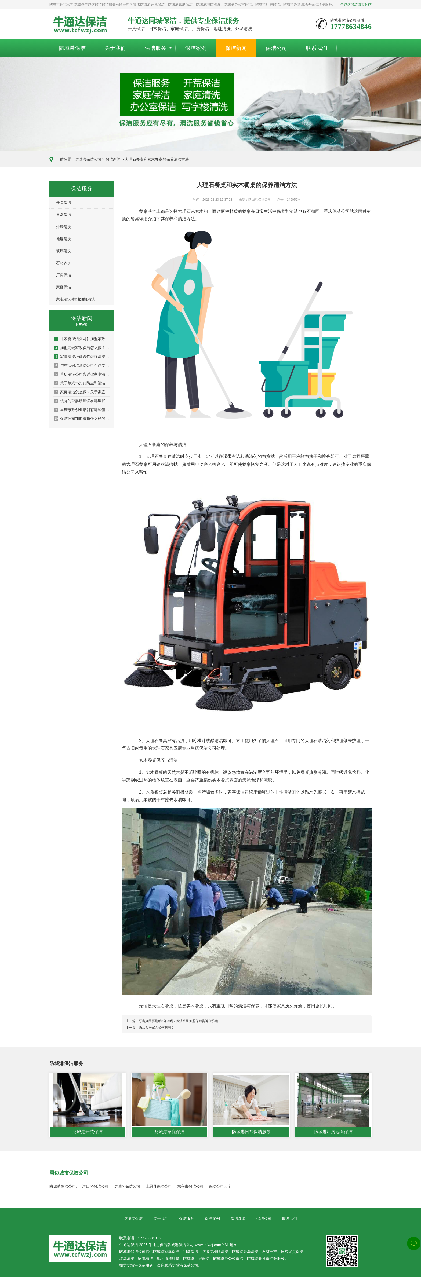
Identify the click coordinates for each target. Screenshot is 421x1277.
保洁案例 (195, 48)
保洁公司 (276, 48)
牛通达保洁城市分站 (356, 4)
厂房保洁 (63, 275)
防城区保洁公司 (127, 1186)
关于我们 (115, 48)
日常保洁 (63, 214)
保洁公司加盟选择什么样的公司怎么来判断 (82, 418)
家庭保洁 (63, 287)
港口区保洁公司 (95, 1186)
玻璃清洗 (63, 251)
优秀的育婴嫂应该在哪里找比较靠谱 (82, 401)
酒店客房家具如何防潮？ (156, 1027)
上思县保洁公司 (159, 1186)
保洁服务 (155, 48)
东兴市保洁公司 (190, 1186)
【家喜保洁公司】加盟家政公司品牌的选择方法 (82, 339)
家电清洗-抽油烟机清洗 (75, 299)
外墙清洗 (63, 227)
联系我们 (316, 48)
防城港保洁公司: (63, 1186)
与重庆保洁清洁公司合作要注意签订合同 (82, 365)
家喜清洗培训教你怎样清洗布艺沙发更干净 (82, 356)
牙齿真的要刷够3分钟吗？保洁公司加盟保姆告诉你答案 (178, 1021)
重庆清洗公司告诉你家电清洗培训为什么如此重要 (82, 374)
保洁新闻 (236, 48)
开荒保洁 (63, 202)
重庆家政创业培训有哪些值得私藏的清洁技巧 (82, 410)
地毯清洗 (63, 239)
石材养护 (63, 263)
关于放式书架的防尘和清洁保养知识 (82, 383)
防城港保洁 (72, 48)
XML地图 (230, 1245)
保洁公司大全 (220, 1186)
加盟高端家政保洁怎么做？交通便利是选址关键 (82, 348)
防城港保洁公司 (88, 159)
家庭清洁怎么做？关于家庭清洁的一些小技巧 (82, 392)
